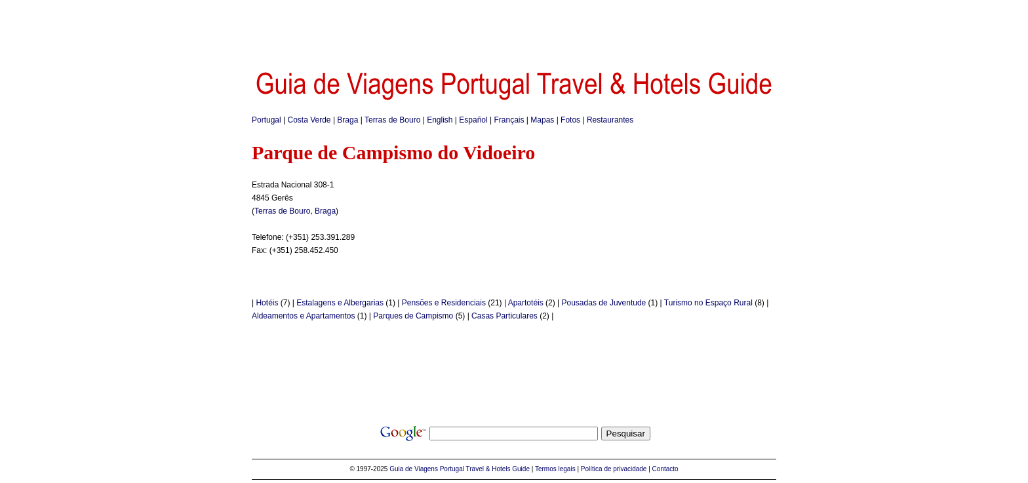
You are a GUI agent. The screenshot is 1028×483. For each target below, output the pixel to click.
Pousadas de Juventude (604, 302)
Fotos (570, 120)
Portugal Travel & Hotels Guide (485, 469)
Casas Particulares (504, 315)
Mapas (542, 120)
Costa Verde (309, 120)
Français (509, 120)
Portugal (266, 120)
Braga (347, 120)
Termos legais (555, 469)
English (439, 120)
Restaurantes (610, 120)
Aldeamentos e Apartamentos (303, 315)
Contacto (665, 469)
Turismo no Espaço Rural (708, 302)
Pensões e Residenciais (444, 302)
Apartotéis (526, 302)
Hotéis (267, 302)
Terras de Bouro (392, 120)
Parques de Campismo (413, 315)
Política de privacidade (614, 469)
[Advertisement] (514, 29)
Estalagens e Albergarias (340, 302)
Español (473, 120)
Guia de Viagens (413, 469)
